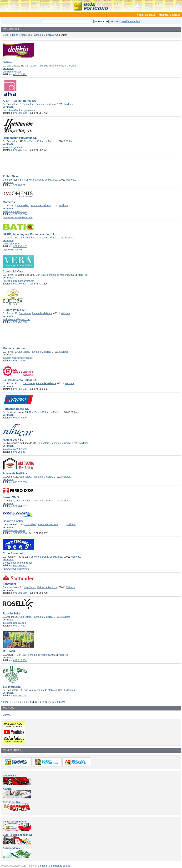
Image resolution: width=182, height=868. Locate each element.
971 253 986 (20, 533)
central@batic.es (12, 243)
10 (29, 702)
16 (49, 702)
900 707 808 (20, 283)
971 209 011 (20, 185)
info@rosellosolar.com (15, 622)
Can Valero (31, 65)
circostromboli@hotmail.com (18, 562)
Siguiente (60, 702)
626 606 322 (20, 565)
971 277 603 (20, 625)
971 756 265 (20, 322)
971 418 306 (20, 417)
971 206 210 (20, 592)
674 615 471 (20, 74)
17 (53, 702)
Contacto (42, 865)
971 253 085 (20, 389)
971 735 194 (20, 150)
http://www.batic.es (13, 249)
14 (43, 702)
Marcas (7, 715)
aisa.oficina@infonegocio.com (19, 110)
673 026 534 (20, 360)
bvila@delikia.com (12, 71)
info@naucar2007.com (15, 449)
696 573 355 (20, 482)
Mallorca (25, 34)
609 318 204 (20, 660)
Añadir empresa (146, 15)
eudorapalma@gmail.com (16, 319)
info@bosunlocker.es (14, 530)
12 (36, 702)
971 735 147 (20, 246)
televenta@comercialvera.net (18, 280)
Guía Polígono (91, 6)
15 (46, 702)
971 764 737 (20, 506)
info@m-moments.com (15, 211)
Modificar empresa (169, 15)
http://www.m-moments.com (18, 217)
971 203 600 (20, 112)
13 (39, 702)
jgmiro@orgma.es (12, 147)
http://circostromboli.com (16, 568)
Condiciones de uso (59, 865)
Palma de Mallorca (43, 34)
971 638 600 (20, 214)
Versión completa (131, 21)
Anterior (5, 702)
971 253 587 (20, 451)
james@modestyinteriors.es (18, 357)
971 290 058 (20, 695)
